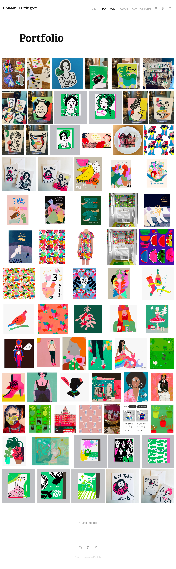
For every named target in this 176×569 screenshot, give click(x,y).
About (124, 8)
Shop (95, 8)
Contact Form (141, 8)
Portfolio (109, 8)
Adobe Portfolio (93, 557)
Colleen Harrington (20, 8)
